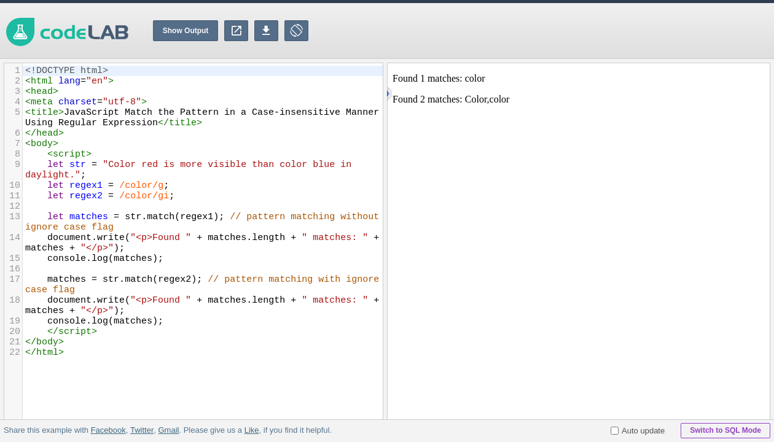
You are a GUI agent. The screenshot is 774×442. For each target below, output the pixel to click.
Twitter (142, 430)
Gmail (168, 430)
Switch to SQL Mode (725, 430)
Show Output (186, 30)
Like (251, 430)
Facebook (108, 430)
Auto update (638, 430)
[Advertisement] (550, 30)
